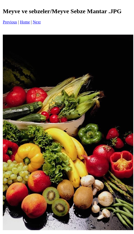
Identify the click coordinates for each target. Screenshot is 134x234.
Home (25, 22)
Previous (10, 22)
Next (37, 22)
